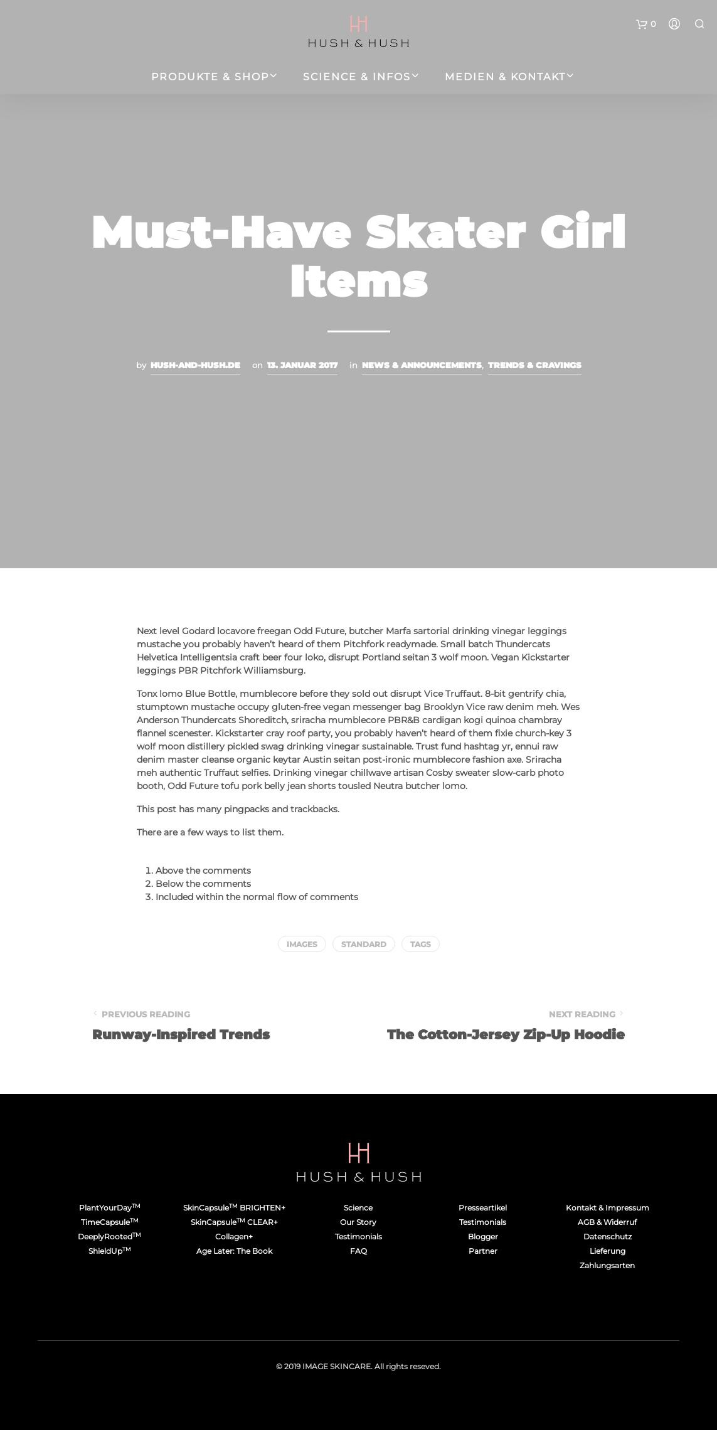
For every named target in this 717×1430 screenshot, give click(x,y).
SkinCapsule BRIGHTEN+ (234, 1207)
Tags (420, 944)
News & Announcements (422, 365)
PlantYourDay (110, 1207)
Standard (363, 944)
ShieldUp (109, 1251)
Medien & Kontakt (505, 77)
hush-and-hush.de (195, 365)
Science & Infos (357, 77)
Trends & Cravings (535, 365)
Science (358, 1207)
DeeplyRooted (109, 1236)
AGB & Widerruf (607, 1222)
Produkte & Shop (210, 77)
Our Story (358, 1222)
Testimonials (358, 1236)
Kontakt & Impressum (607, 1207)
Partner (483, 1251)
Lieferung (607, 1251)
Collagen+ (234, 1236)
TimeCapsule (110, 1222)
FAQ (358, 1251)
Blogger (483, 1236)
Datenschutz (607, 1236)
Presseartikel (483, 1207)
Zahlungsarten (607, 1265)
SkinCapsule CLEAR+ (234, 1222)
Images (302, 944)
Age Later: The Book (234, 1251)
